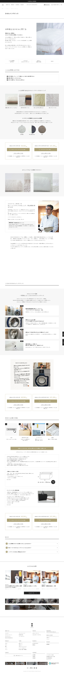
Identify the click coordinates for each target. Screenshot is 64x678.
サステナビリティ (8, 636)
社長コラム (7, 588)
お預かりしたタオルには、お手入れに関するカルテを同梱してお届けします (32, 448)
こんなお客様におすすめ (12, 61)
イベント (48, 639)
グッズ (6, 649)
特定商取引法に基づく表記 (51, 656)
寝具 (6, 646)
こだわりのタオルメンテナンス (25, 61)
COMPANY (34, 652)
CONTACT (7, 652)
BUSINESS (17, 4)
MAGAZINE (51, 631)
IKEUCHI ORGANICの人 (9, 637)
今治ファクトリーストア (23, 646)
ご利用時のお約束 (13, 460)
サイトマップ (49, 659)
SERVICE (34, 630)
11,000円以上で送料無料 (32, 1)
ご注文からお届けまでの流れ (18, 153)
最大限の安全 (21, 634)
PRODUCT (12, 4)
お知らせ (48, 637)
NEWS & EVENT (50, 635)
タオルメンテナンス (13, 588)
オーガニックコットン (8, 634)
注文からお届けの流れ (38, 61)
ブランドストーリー (22, 633)
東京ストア (20, 643)
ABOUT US (8, 4)
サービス (7, 8)
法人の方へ (63, 334)
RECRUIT (22, 4)
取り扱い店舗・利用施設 (23, 649)
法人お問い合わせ (35, 643)
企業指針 (34, 656)
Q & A (52, 61)
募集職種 (48, 644)
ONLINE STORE (56, 4)
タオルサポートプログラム (37, 634)
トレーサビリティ (21, 636)
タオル (6, 643)
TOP (2, 8)
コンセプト (7, 633)
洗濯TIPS (19, 588)
